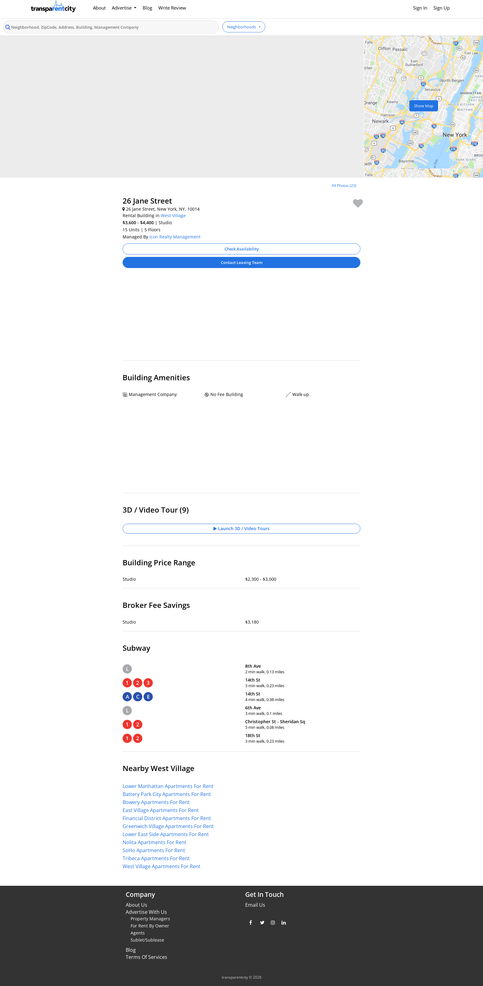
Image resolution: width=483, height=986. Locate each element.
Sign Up (441, 8)
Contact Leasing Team (241, 262)
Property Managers (150, 919)
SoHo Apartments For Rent (154, 850)
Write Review (172, 8)
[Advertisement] (241, 317)
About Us (136, 904)
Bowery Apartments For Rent (156, 802)
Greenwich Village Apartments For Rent (168, 826)
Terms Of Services (146, 957)
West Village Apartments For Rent (162, 866)
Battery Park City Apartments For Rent (167, 794)
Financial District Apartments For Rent (167, 818)
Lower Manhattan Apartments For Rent (168, 786)
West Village (173, 215)
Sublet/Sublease (147, 940)
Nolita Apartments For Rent (154, 842)
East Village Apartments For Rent (161, 810)
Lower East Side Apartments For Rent (166, 834)
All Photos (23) (344, 185)
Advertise (122, 8)
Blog (147, 8)
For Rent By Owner (150, 926)
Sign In (420, 8)
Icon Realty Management (175, 237)
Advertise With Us (146, 912)
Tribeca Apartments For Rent (156, 858)
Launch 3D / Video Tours (241, 528)
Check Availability (242, 249)
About (99, 8)
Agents (138, 933)
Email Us (255, 904)
